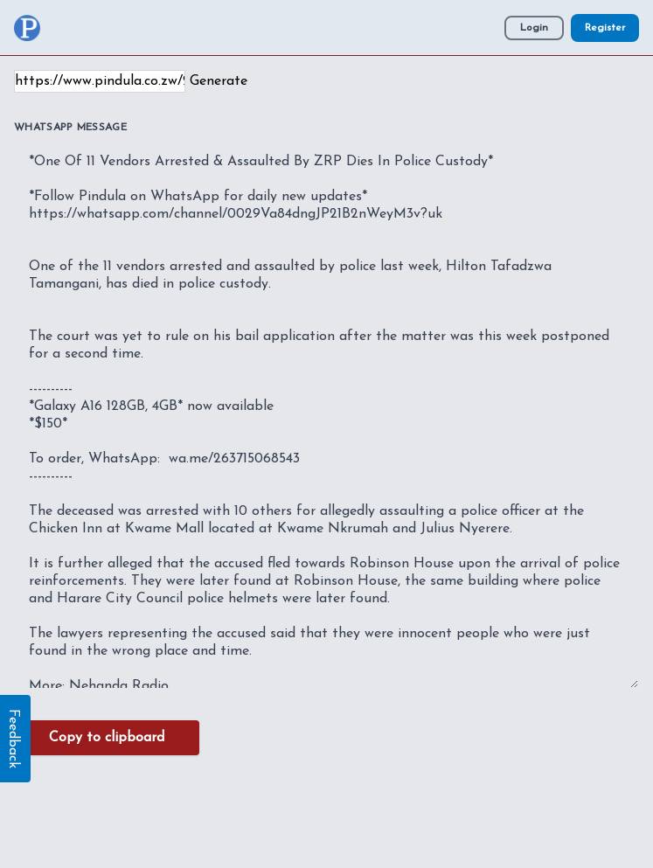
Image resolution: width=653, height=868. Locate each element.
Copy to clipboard (106, 738)
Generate (218, 81)
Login (534, 28)
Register (605, 28)
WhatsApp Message (70, 127)
